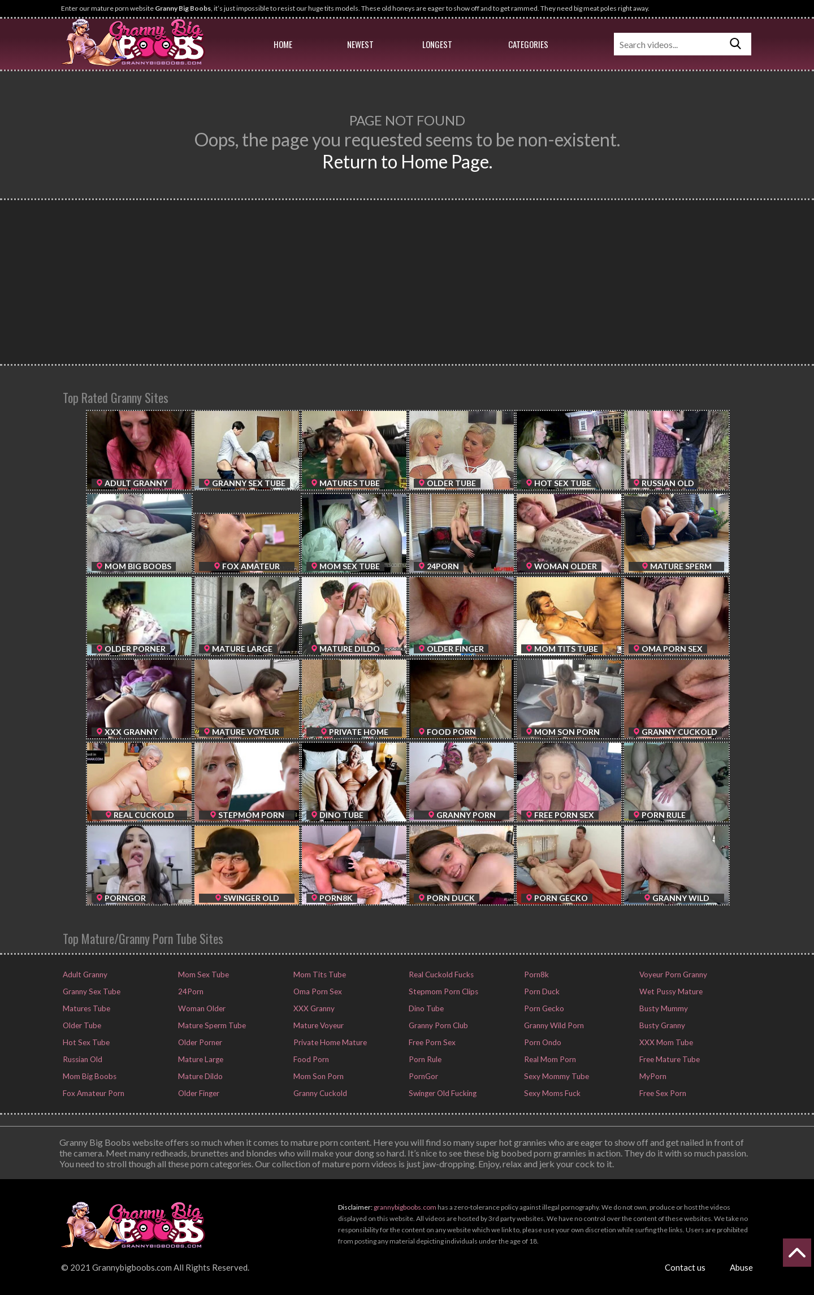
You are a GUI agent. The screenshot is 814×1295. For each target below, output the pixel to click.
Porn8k (535, 974)
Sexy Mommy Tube (555, 1076)
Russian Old (81, 1059)
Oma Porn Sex (316, 991)
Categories (528, 44)
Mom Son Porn (317, 1076)
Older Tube (81, 1025)
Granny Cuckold (319, 1093)
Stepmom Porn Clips (442, 991)
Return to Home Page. (407, 161)
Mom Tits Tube (318, 974)
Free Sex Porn (661, 1093)
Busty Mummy (662, 1008)
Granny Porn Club (437, 1025)
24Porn (189, 991)
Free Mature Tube (668, 1059)
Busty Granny (661, 1025)
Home (283, 44)
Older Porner (199, 1042)
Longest (437, 44)
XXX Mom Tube (664, 1042)
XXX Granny (312, 1008)
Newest (360, 44)
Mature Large (199, 1059)
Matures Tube (85, 1008)
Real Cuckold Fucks (439, 974)
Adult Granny (84, 974)
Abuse (741, 1267)
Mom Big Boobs (88, 1076)
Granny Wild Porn (552, 1025)
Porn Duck (540, 991)
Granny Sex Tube (90, 991)
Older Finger (197, 1093)
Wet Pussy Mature (669, 991)
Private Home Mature (328, 1042)
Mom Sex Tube (202, 974)
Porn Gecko (542, 1008)
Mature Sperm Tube (210, 1025)
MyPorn (652, 1076)
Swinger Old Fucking (441, 1093)
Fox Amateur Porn (92, 1093)
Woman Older (200, 1008)
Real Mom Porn (548, 1059)
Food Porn (310, 1059)
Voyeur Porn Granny (672, 974)
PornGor (422, 1076)
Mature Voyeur (317, 1025)
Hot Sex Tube (84, 1042)
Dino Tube (425, 1008)
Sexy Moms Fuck (550, 1093)
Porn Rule (423, 1059)
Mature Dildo (199, 1076)
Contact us (685, 1267)
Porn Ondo (541, 1042)
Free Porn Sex (430, 1042)
